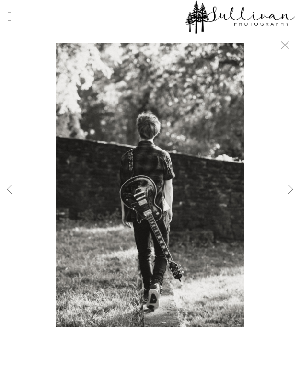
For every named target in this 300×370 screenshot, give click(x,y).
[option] (150, 197)
